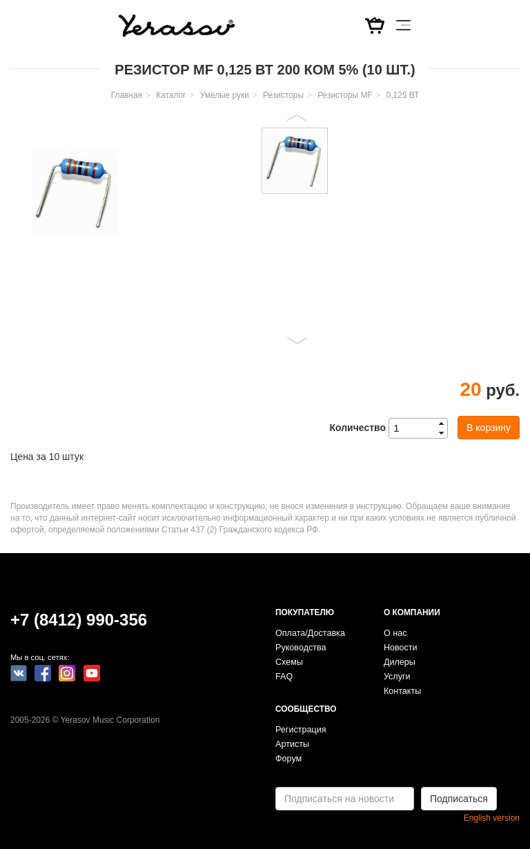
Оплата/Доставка (310, 633)
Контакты (402, 691)
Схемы (289, 662)
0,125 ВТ (402, 95)
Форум (288, 758)
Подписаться (459, 798)
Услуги (397, 676)
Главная (126, 95)
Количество (357, 427)
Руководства (300, 647)
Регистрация (300, 730)
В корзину (489, 427)
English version (492, 818)
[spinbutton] (422, 428)
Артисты (292, 744)
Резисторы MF (344, 95)
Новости (401, 647)
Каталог (171, 95)
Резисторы (283, 95)
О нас (395, 633)
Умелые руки (224, 95)
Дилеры (399, 662)
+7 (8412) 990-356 (78, 619)
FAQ (284, 676)
